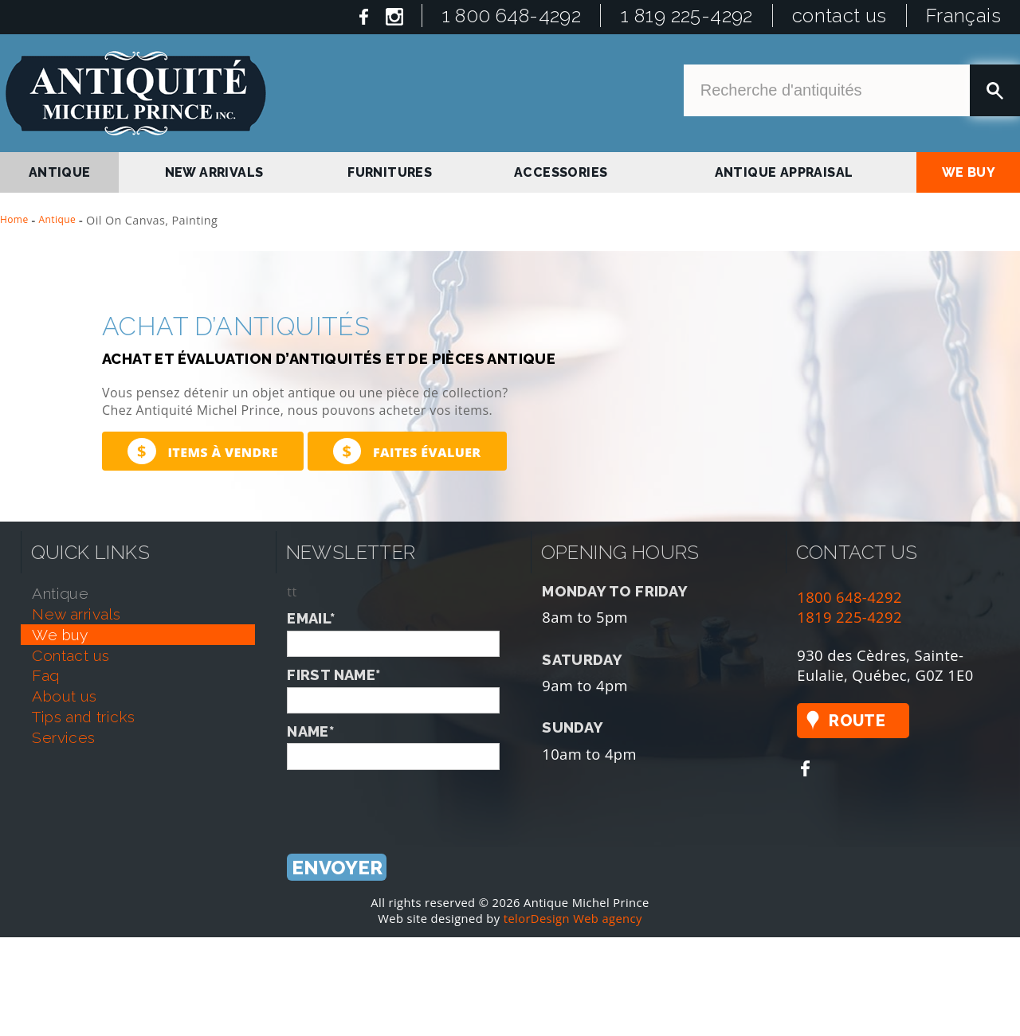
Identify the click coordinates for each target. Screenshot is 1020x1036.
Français (963, 15)
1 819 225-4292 (686, 15)
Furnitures (389, 172)
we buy (968, 172)
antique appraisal (784, 172)
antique (60, 172)
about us (64, 696)
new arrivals (214, 172)
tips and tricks (83, 716)
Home (14, 219)
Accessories (560, 172)
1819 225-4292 (849, 617)
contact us (839, 15)
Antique (57, 219)
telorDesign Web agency (573, 918)
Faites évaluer (407, 451)
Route (857, 720)
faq (45, 675)
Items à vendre (203, 451)
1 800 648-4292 (511, 15)
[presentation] (408, 801)
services (63, 737)
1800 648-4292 (849, 597)
